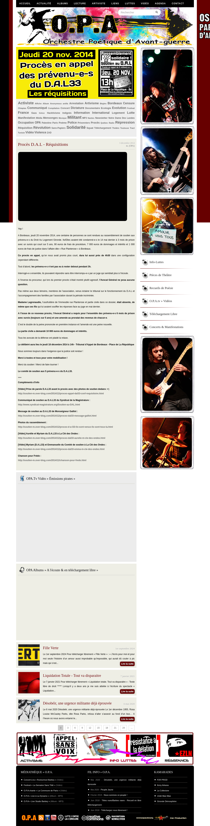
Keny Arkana (163, 785)
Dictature (77, 108)
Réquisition (25, 127)
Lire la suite (127, 664)
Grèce (42, 113)
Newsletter (101, 118)
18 (107, 728)
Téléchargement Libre (163, 314)
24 (123, 728)
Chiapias (22, 108)
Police (72, 122)
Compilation (54, 108)
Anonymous (56, 103)
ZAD (49, 132)
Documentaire (92, 108)
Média (39, 118)
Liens (115, 3)
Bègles (103, 103)
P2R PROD (162, 780)
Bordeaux (115, 103)
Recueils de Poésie (161, 288)
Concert (65, 108)
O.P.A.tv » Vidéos (160, 301)
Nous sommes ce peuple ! (115, 795)
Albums (62, 3)
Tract (132, 128)
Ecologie (106, 108)
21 (115, 728)
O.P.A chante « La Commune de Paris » (42, 790)
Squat (89, 128)
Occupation (26, 122)
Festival (131, 108)
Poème (63, 122)
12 (90, 728)
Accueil (25, 3)
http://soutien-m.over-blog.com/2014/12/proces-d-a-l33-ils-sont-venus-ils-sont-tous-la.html (65, 427)
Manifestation (26, 117)
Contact (178, 3)
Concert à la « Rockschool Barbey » (40, 780)
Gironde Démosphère (166, 801)
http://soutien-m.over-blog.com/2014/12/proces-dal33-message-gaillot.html (57, 415)
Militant (74, 117)
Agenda (160, 3)
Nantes (91, 118)
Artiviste (98, 3)
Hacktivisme (53, 113)
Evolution (119, 108)
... (132, 728)
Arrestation (76, 103)
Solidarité (76, 127)
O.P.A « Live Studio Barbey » (37, 801)
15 (98, 728)
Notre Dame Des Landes (121, 118)
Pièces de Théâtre (160, 275)
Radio (111, 123)
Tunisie (21, 133)
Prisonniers (84, 123)
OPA (38, 122)
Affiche (38, 103)
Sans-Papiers (58, 128)
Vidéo (145, 3)
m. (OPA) (130, 146)
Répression (125, 122)
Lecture (80, 3)
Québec (104, 123)
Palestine (46, 123)
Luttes (130, 3)
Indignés (66, 113)
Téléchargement (102, 128)
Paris (55, 123)
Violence (40, 132)
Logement (118, 112)
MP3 (84, 118)
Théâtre (115, 128)
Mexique (63, 118)
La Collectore (163, 790)
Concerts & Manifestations (166, 327)
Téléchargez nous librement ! (114, 810)
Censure (129, 103)
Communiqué (37, 108)
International (101, 112)
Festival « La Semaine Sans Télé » (39, 785)
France (23, 112)
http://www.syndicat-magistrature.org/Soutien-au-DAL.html (49, 404)
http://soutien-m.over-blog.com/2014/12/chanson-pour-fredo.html (52, 460)
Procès (95, 122)
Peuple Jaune (107, 790)
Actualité (44, 3)
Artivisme (92, 103)
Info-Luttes (156, 262)
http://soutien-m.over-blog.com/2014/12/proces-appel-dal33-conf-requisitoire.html (61, 393)
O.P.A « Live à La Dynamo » (36, 796)
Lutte (131, 112)
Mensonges (50, 117)
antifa (65, 103)
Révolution (42, 128)
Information (82, 112)
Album (46, 103)
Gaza (34, 113)
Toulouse (124, 128)
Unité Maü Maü (164, 796)
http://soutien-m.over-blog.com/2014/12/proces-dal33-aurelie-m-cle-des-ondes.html (61, 438)
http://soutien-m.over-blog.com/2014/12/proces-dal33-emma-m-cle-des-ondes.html (61, 449)
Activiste (26, 103)
